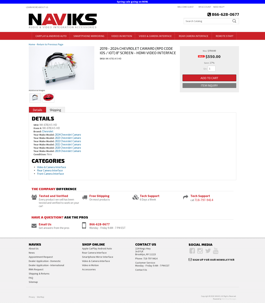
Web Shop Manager (229, 299)
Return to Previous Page (50, 44)
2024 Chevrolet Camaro (68, 134)
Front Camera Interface (50, 173)
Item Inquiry (209, 85)
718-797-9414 (204, 200)
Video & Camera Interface (51, 167)
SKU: (103, 58)
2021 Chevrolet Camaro (68, 144)
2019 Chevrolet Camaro (68, 151)
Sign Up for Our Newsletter (213, 259)
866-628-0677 (99, 224)
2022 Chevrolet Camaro (68, 141)
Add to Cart (209, 78)
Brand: (37, 131)
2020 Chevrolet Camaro (68, 147)
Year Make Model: (43, 134)
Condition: (39, 154)
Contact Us (141, 269)
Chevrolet (47, 131)
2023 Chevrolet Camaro (68, 138)
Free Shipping (99, 196)
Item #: (37, 128)
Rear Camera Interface (50, 170)
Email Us (45, 224)
